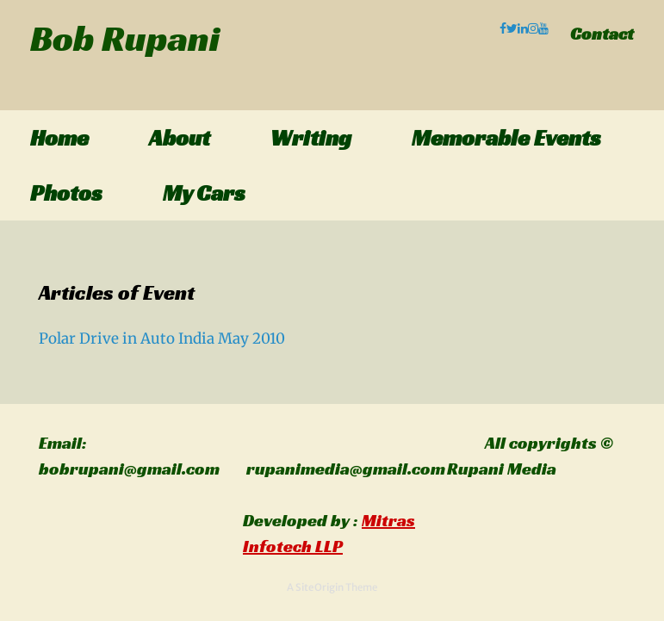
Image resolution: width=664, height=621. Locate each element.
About (179, 138)
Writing (310, 138)
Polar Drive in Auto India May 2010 (162, 338)
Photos (66, 193)
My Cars (204, 193)
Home (59, 138)
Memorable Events (506, 138)
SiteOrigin (319, 587)
